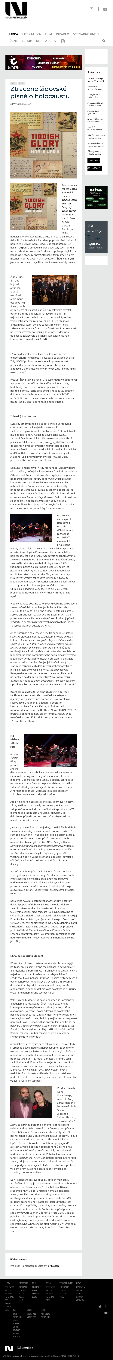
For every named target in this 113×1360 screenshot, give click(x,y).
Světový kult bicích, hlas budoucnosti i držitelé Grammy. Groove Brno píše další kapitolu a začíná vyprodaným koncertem (95, 104)
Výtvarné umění (86, 34)
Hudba (13, 34)
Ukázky (22, 1297)
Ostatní (8, 1307)
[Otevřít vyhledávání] (104, 41)
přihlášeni (54, 1265)
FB (98, 9)
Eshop (27, 41)
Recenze (8, 1294)
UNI (38, 41)
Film (48, 34)
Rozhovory (9, 1287)
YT (105, 9)
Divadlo (62, 34)
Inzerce (16, 1324)
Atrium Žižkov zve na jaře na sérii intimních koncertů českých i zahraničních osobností (95, 120)
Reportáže (9, 1297)
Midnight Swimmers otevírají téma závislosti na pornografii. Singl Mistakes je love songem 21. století (96, 136)
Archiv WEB (31, 1314)
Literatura (31, 34)
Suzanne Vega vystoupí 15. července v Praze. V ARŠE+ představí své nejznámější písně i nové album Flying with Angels (96, 112)
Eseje (21, 83)
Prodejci (16, 1320)
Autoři (15, 1327)
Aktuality (93, 72)
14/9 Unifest (94, 244)
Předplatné (17, 1317)
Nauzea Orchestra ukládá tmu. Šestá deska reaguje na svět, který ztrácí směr (95, 144)
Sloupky (79, 1297)
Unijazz (16, 1334)
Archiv (50, 41)
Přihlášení (45, 1314)
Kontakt (16, 1330)
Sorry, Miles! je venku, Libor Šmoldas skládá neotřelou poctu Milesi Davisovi (94, 96)
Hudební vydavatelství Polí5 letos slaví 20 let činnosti (95, 128)
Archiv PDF (31, 1317)
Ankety (8, 1304)
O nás (15, 1314)
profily (22, 1290)
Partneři (16, 1337)
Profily (8, 1290)
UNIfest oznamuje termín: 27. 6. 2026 (95, 80)
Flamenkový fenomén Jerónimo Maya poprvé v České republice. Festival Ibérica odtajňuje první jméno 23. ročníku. (96, 88)
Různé (13, 41)
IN (91, 9)
